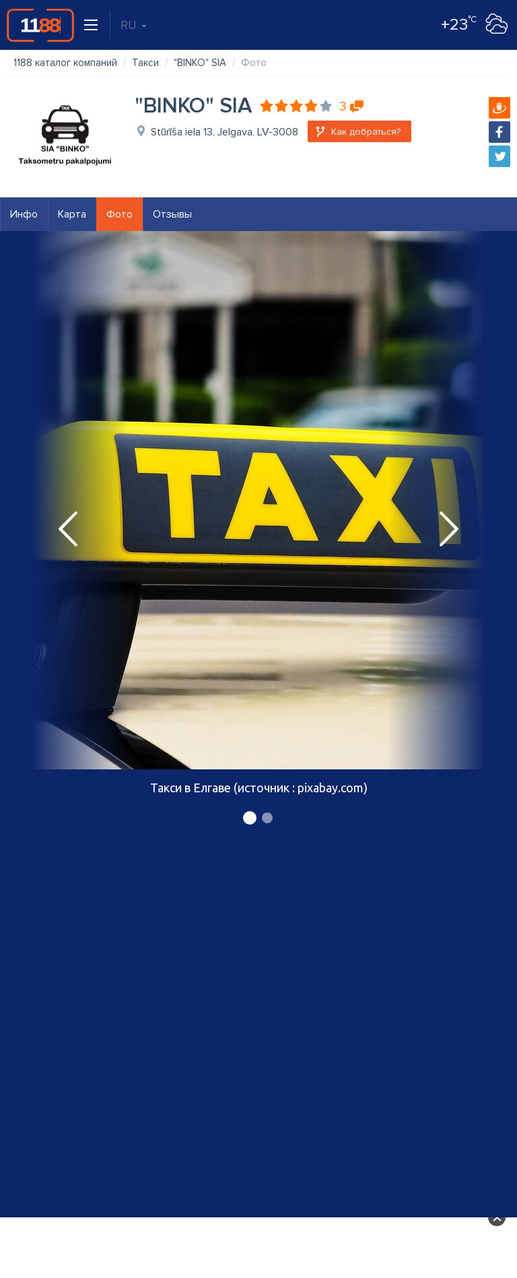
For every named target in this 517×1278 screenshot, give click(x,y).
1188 (40, 25)
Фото (119, 214)
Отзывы (172, 214)
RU (133, 25)
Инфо (24, 214)
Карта (72, 214)
